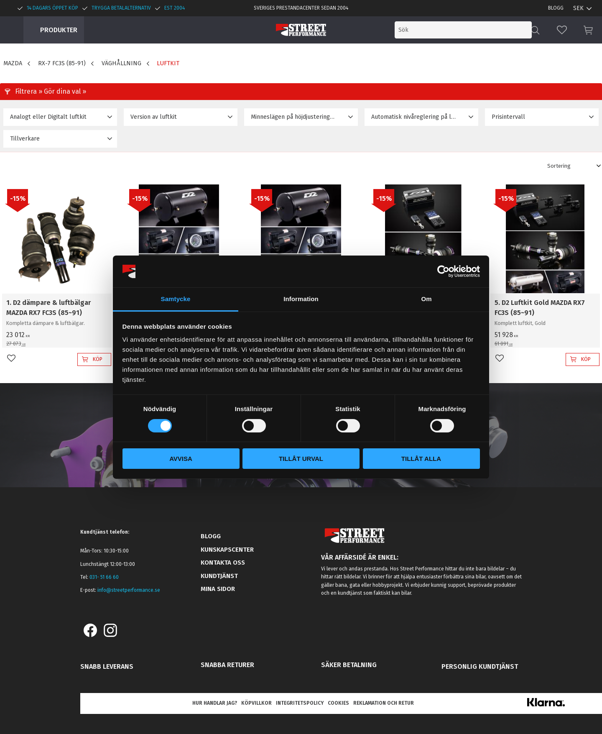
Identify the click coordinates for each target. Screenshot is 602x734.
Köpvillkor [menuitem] (256, 703)
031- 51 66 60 (104, 577)
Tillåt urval (301, 458)
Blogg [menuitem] (556, 8)
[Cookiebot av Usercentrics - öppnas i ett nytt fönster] (443, 271)
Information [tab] (301, 298)
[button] (561, 29)
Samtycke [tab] (176, 298)
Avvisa (180, 458)
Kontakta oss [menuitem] (223, 562)
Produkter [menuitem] (58, 30)
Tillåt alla (421, 458)
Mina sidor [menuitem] (218, 589)
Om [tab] (426, 298)
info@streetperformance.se (128, 590)
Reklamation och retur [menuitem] (383, 703)
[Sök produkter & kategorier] (463, 29)
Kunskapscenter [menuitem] (227, 549)
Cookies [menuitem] (338, 703)
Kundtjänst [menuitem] (219, 576)
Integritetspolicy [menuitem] (300, 703)
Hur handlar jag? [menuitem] (214, 703)
